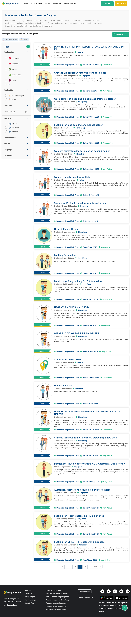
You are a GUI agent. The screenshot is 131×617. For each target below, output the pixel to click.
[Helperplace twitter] (109, 591)
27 (80, 567)
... (70, 567)
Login (107, 4)
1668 (95, 567)
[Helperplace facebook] (102, 591)
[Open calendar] (26, 112)
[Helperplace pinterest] (121, 591)
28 (85, 567)
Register (121, 4)
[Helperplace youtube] (128, 591)
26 (75, 567)
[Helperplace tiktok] (115, 591)
